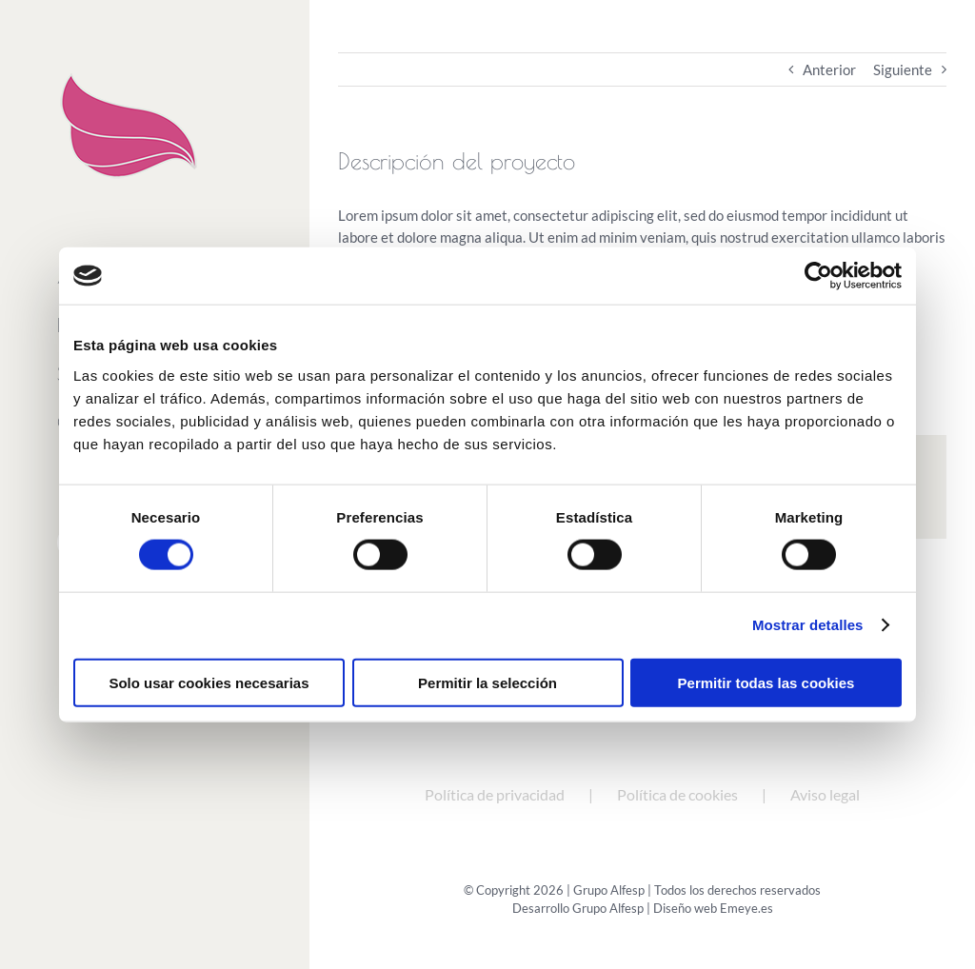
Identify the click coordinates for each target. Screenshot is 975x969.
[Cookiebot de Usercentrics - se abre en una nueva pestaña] (818, 276)
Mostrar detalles (808, 625)
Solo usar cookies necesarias (208, 682)
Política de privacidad (495, 794)
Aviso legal (825, 794)
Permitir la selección (487, 682)
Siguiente (902, 69)
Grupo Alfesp (608, 908)
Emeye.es (746, 908)
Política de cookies (677, 794)
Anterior (829, 69)
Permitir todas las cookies (766, 682)
